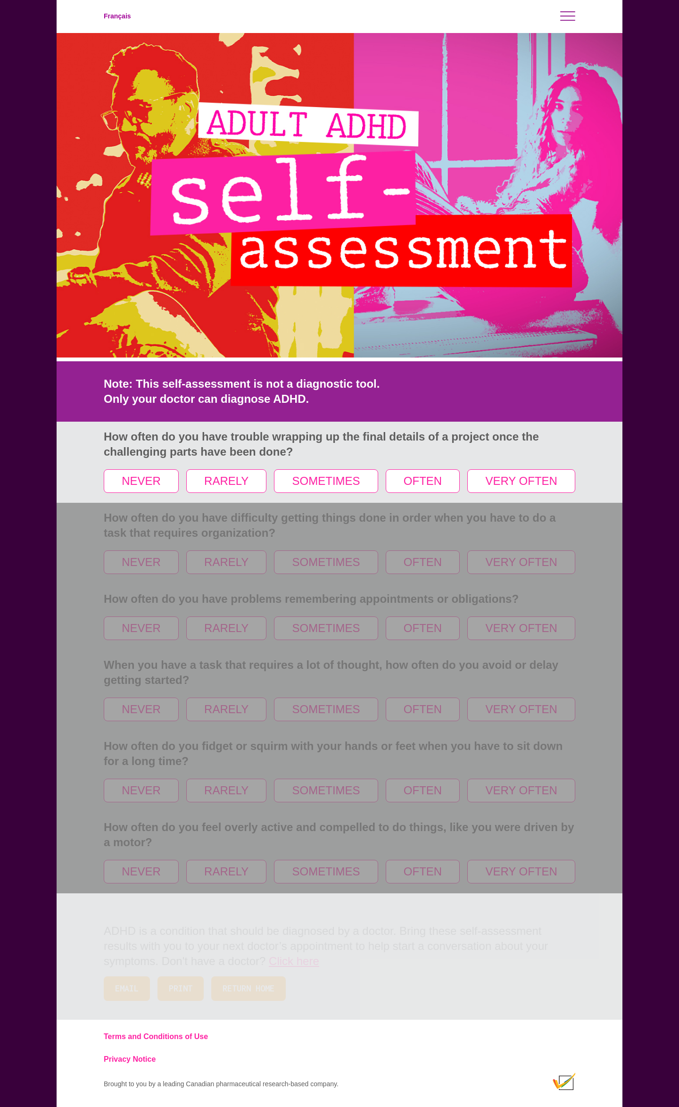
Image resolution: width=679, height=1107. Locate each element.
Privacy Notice (130, 1059)
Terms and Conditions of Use (156, 1036)
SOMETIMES (326, 480)
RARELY (226, 480)
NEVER (141, 480)
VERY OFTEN (521, 480)
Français (117, 16)
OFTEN (423, 480)
